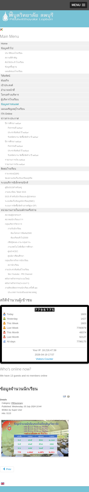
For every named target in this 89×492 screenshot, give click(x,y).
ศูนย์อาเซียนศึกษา (16, 256)
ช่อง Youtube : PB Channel (20, 274)
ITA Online (6, 113)
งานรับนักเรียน (14, 228)
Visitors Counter (44, 359)
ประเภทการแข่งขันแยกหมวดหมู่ (22, 292)
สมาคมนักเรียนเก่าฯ (14, 219)
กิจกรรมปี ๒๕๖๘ (15, 146)
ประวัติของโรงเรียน (13, 53)
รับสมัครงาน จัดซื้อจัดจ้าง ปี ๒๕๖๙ (23, 137)
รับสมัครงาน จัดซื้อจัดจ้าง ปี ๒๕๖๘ (23, 155)
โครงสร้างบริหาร (10, 94)
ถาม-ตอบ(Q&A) (12, 173)
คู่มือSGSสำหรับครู (13, 187)
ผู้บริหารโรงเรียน (10, 99)
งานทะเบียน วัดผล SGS (15, 192)
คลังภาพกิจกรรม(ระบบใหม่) (17, 278)
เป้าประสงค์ (7, 85)
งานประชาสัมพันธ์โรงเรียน (17, 269)
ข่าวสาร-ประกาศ (10, 118)
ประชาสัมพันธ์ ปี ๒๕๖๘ (18, 150)
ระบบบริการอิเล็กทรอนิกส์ (14, 182)
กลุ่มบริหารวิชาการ (13, 224)
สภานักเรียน (13, 265)
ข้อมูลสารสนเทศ (10, 104)
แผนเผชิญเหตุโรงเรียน (13, 109)
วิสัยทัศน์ (5, 75)
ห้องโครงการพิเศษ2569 (21, 233)
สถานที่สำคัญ (11, 58)
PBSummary (17, 403)
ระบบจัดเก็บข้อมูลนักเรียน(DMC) (20, 201)
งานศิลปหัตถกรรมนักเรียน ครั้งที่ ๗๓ (21, 288)
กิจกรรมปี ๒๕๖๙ (15, 128)
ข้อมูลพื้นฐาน (11, 67)
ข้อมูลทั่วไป (7, 48)
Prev (7, 469)
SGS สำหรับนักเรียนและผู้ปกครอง (20, 196)
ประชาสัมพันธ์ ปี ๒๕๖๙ (18, 132)
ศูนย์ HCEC (13, 251)
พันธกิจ (5, 80)
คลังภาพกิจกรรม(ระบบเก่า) (17, 283)
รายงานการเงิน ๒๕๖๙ (15, 164)
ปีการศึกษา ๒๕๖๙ (13, 123)
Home (4, 43)
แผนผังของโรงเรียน (13, 71)
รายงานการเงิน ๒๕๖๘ (15, 160)
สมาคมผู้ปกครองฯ (13, 215)
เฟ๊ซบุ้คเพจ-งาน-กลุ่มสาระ (19, 242)
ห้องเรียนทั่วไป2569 (19, 238)
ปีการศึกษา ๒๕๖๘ (13, 141)
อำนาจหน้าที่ (8, 90)
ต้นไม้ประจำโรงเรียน (14, 62)
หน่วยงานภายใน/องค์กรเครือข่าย (18, 210)
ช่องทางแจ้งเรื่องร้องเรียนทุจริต (18, 178)
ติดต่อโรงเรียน (8, 168)
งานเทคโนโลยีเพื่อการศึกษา (20, 247)
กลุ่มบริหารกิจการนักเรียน (16, 260)
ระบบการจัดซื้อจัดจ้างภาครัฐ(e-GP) (20, 205)
